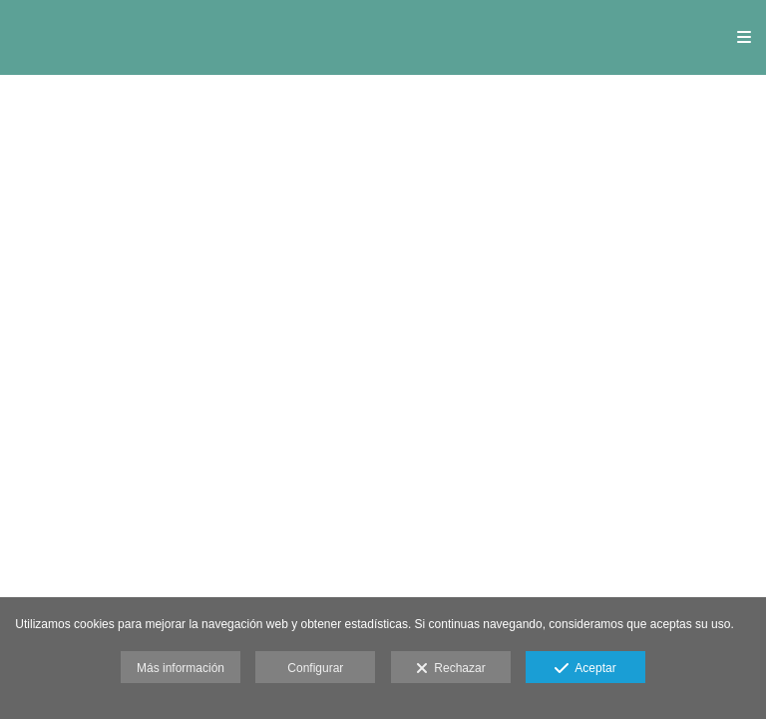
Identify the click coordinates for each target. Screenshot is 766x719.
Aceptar (585, 669)
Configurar (315, 668)
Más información (180, 668)
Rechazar (451, 669)
